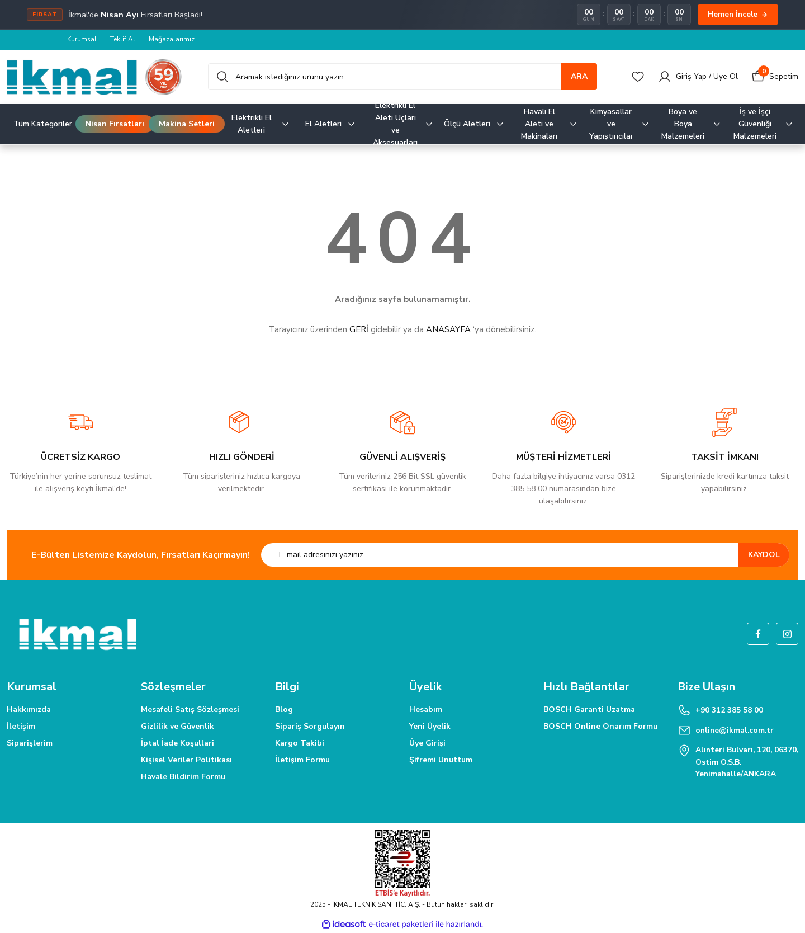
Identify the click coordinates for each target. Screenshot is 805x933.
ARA (579, 76)
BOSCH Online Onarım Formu (600, 726)
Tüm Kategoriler (42, 124)
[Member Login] (697, 76)
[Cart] (774, 76)
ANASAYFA (448, 329)
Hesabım (425, 709)
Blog (284, 709)
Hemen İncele (738, 14)
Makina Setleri (187, 124)
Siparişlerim (30, 743)
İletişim (21, 726)
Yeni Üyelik (430, 726)
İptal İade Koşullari (177, 743)
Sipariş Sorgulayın (310, 726)
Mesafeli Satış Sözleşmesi (190, 709)
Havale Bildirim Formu (183, 776)
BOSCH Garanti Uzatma (589, 709)
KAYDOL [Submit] (764, 554)
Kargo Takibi (299, 743)
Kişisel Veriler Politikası (186, 760)
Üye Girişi (427, 743)
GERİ (358, 329)
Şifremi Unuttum (440, 760)
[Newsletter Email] (525, 555)
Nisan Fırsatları (115, 124)
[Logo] (94, 77)
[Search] (402, 76)
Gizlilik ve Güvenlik (177, 726)
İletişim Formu (302, 760)
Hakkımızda (29, 709)
